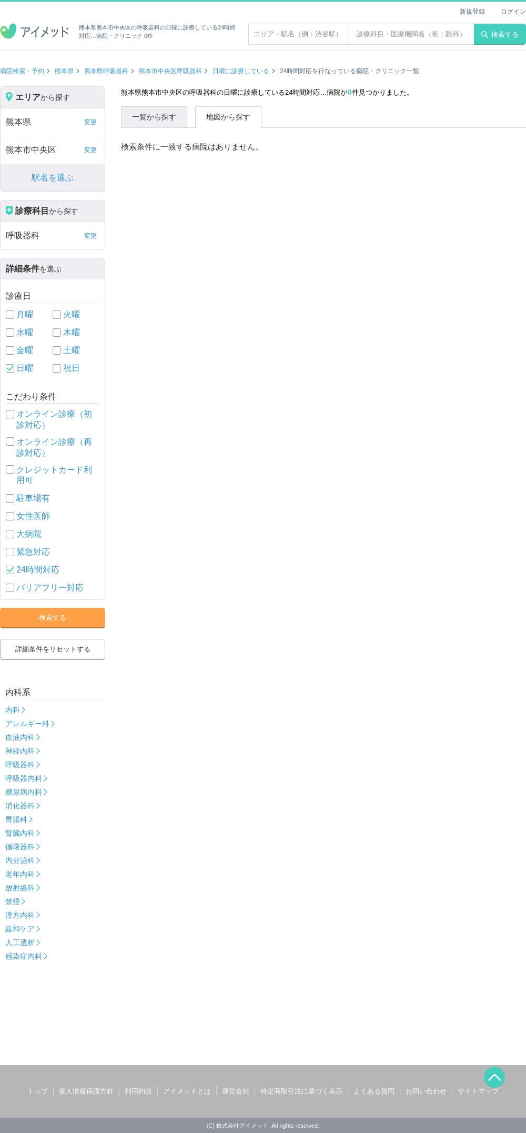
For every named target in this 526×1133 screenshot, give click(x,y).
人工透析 (20, 942)
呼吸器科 (20, 764)
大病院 (29, 533)
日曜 (24, 368)
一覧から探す (154, 117)
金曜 (24, 350)
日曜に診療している (241, 71)
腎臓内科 (20, 833)
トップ (37, 1091)
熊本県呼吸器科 (106, 71)
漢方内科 (20, 915)
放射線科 (20, 888)
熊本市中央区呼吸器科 (170, 71)
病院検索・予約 (22, 71)
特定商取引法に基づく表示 (301, 1091)
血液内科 (20, 737)
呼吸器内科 (23, 778)
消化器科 (20, 805)
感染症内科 (23, 956)
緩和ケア (20, 929)
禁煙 (12, 901)
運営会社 (235, 1091)
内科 (12, 710)
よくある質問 (373, 1091)
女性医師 (33, 516)
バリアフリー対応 (50, 587)
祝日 (71, 368)
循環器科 (20, 847)
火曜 (71, 314)
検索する (500, 34)
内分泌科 (20, 860)
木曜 (71, 332)
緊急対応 (33, 551)
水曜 (24, 332)
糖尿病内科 (23, 792)
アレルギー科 (27, 723)
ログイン (513, 11)
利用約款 (138, 1091)
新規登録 (472, 11)
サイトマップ (478, 1091)
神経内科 (20, 751)
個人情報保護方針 (86, 1091)
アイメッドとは (187, 1091)
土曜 (71, 350)
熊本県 (64, 71)
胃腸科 (16, 819)
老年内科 (20, 874)
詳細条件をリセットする (52, 649)
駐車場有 (33, 498)
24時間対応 (37, 569)
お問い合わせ (426, 1091)
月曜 (24, 314)
